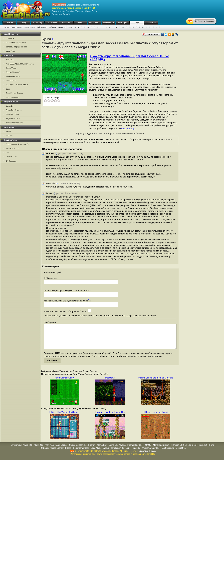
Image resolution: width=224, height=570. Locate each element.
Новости (62, 27)
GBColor (66, 23)
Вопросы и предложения (16, 47)
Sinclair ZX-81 (11, 157)
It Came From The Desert (155, 417)
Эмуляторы (16, 450)
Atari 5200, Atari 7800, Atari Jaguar (20, 64)
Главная (9, 23)
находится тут (128, 128)
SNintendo (151, 23)
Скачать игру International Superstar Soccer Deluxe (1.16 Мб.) (129, 57)
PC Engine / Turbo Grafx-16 (17, 85)
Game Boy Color (12, 114)
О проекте (10, 38)
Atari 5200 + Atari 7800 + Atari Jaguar (50, 450)
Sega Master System (14, 93)
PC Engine (122, 23)
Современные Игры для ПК (17, 144)
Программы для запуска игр (23, 27)
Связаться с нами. (147, 456)
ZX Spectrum (11, 161)
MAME (80, 23)
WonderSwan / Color (14, 123)
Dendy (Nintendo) (13, 72)
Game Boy (37, 23)
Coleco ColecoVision (78, 450)
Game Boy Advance (14, 110)
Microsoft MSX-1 (12, 148)
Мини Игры (94, 23)
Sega (137, 23)
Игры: (70, 27)
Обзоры (52, 27)
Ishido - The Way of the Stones (64, 417)
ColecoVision (11, 68)
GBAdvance (52, 23)
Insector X (110, 383)
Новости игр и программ (16, 43)
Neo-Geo (9, 136)
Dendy (23, 23)
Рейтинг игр (42, 27)
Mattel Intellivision (13, 76)
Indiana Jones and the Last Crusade (155, 383)
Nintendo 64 (108, 23)
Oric (7, 153)
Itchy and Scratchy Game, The (110, 417)
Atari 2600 (10, 60)
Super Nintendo (12, 97)
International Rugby (64, 383)
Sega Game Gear (13, 118)
